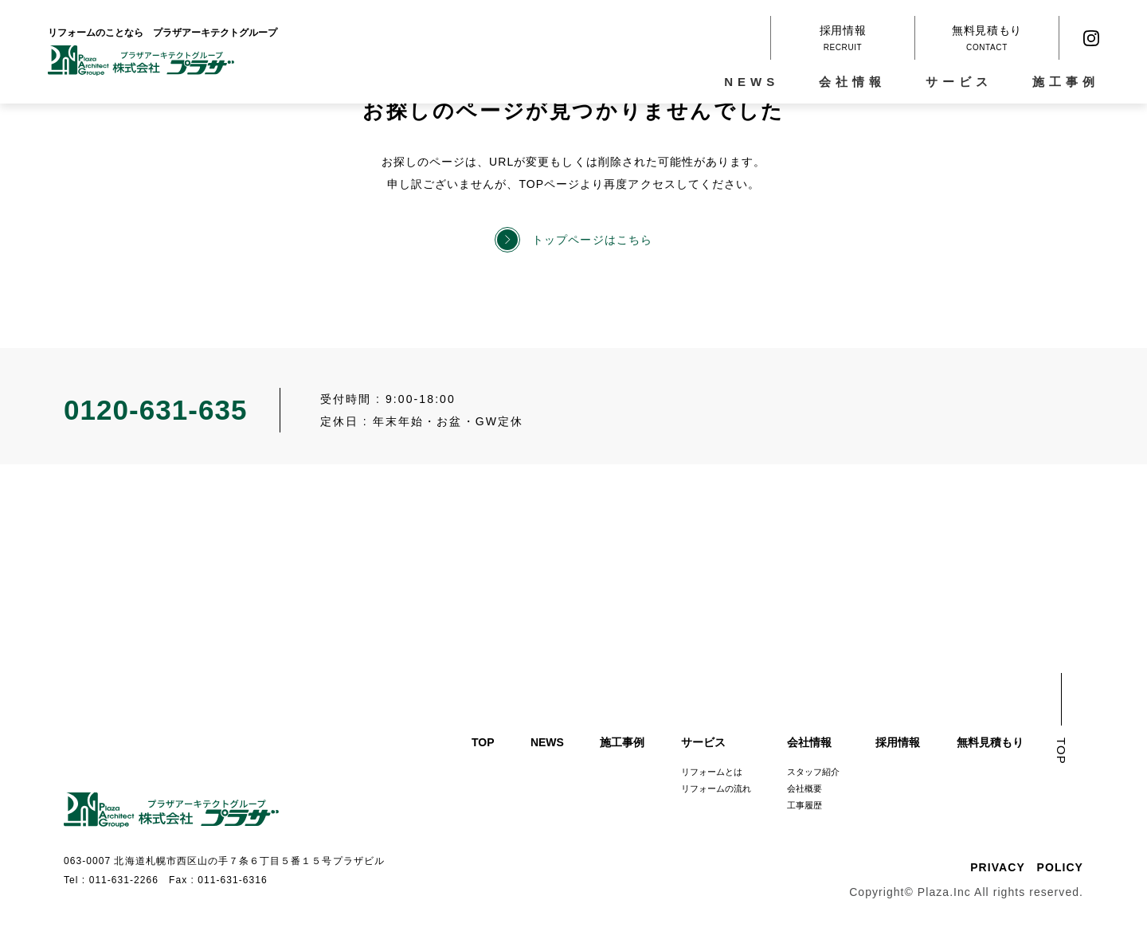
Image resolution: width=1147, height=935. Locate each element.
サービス (963, 81)
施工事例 (1070, 81)
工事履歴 (804, 805)
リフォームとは (711, 772)
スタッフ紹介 (813, 772)
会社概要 (804, 788)
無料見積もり (990, 742)
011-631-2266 (124, 880)
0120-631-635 (156, 409)
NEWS (756, 81)
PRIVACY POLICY (1026, 867)
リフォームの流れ (716, 788)
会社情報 (857, 81)
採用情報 (897, 742)
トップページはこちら (592, 239)
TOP (483, 742)
